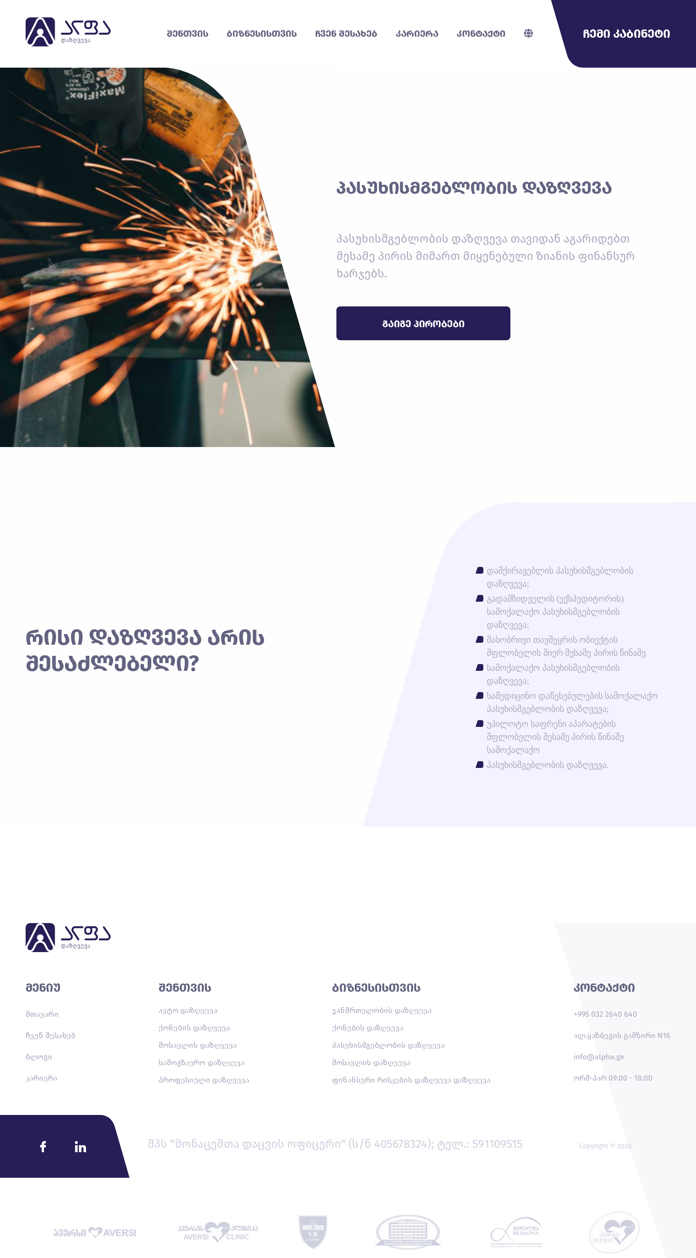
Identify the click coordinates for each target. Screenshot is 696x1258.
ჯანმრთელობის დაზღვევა (382, 1010)
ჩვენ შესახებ (50, 1035)
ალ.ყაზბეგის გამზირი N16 (622, 1035)
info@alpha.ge (599, 1056)
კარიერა (42, 1078)
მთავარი (42, 1014)
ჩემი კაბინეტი (626, 34)
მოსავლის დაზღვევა (198, 1045)
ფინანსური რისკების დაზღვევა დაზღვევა (411, 1079)
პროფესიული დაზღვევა (204, 1079)
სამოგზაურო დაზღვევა (202, 1062)
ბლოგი (39, 1056)
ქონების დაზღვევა (194, 1027)
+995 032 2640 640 (605, 1014)
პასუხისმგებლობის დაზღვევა (388, 1045)
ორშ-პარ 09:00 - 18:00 (613, 1078)
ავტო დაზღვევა (188, 1010)
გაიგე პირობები (423, 324)
